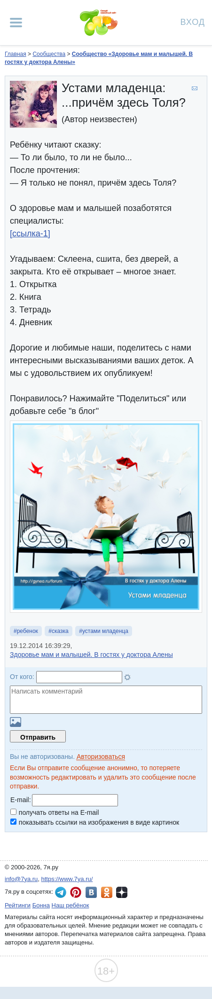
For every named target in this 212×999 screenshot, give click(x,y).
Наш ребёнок (70, 905)
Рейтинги (18, 905)
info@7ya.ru (21, 878)
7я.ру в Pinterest (75, 892)
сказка (60, 631)
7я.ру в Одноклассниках (106, 892)
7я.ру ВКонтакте (91, 892)
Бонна (41, 905)
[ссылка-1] (30, 233)
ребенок (27, 631)
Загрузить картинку (15, 722)
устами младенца (105, 631)
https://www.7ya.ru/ (67, 878)
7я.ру (121, 892)
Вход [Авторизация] (193, 21)
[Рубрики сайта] (16, 22)
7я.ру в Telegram (60, 892)
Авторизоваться (101, 756)
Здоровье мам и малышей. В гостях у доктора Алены (91, 654)
